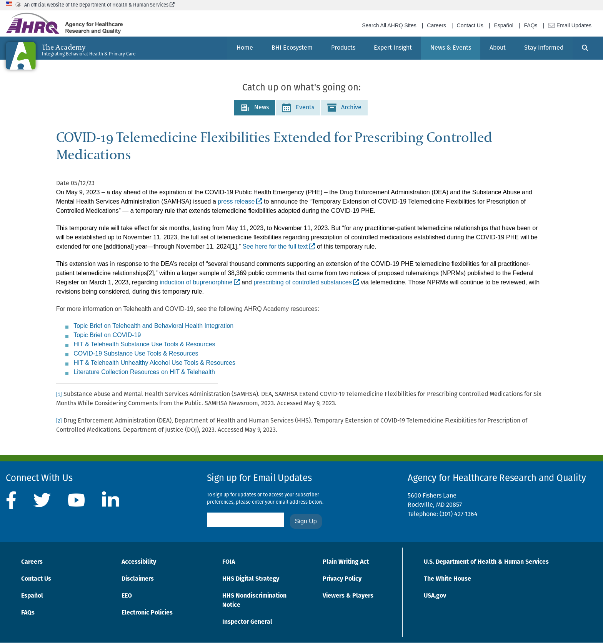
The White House (447, 579)
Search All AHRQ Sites (389, 25)
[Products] (343, 48)
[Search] (585, 48)
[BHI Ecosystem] (292, 48)
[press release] (240, 202)
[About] (497, 48)
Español (503, 25)
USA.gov (435, 596)
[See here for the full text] (278, 247)
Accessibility (139, 562)
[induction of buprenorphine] (200, 283)
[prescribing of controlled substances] (306, 283)
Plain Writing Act (346, 562)
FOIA (228, 562)
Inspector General (247, 622)
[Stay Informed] (544, 48)
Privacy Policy (342, 579)
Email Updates (569, 25)
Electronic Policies (147, 613)
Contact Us (470, 25)
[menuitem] (244, 48)
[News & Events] (450, 48)
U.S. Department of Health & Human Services (486, 562)
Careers (436, 25)
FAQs (531, 25)
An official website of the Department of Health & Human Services (99, 5)
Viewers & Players (348, 596)
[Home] (244, 48)
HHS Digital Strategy (250, 579)
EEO (127, 596)
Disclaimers (138, 579)
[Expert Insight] (393, 48)
